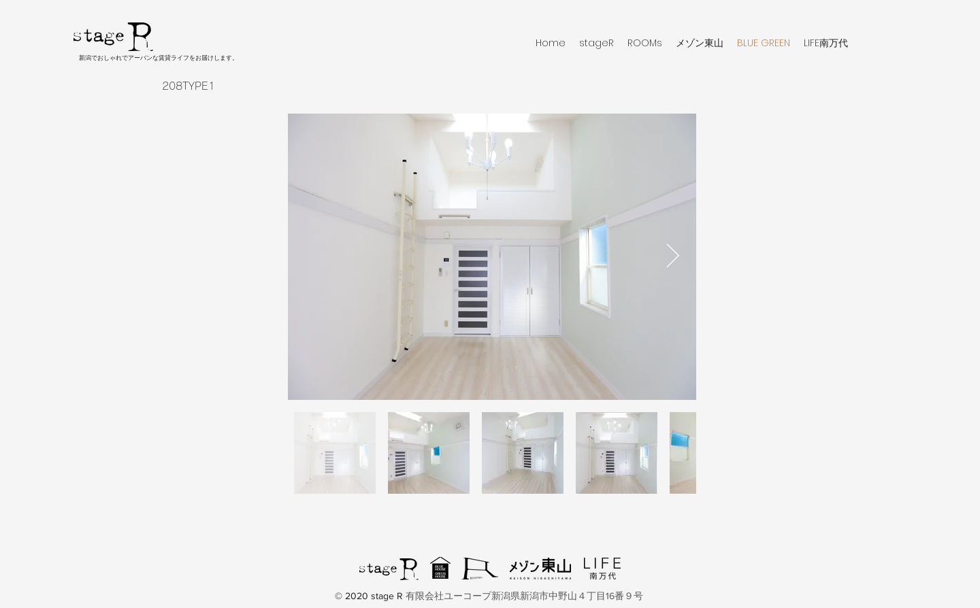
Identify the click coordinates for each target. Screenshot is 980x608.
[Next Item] (673, 256)
